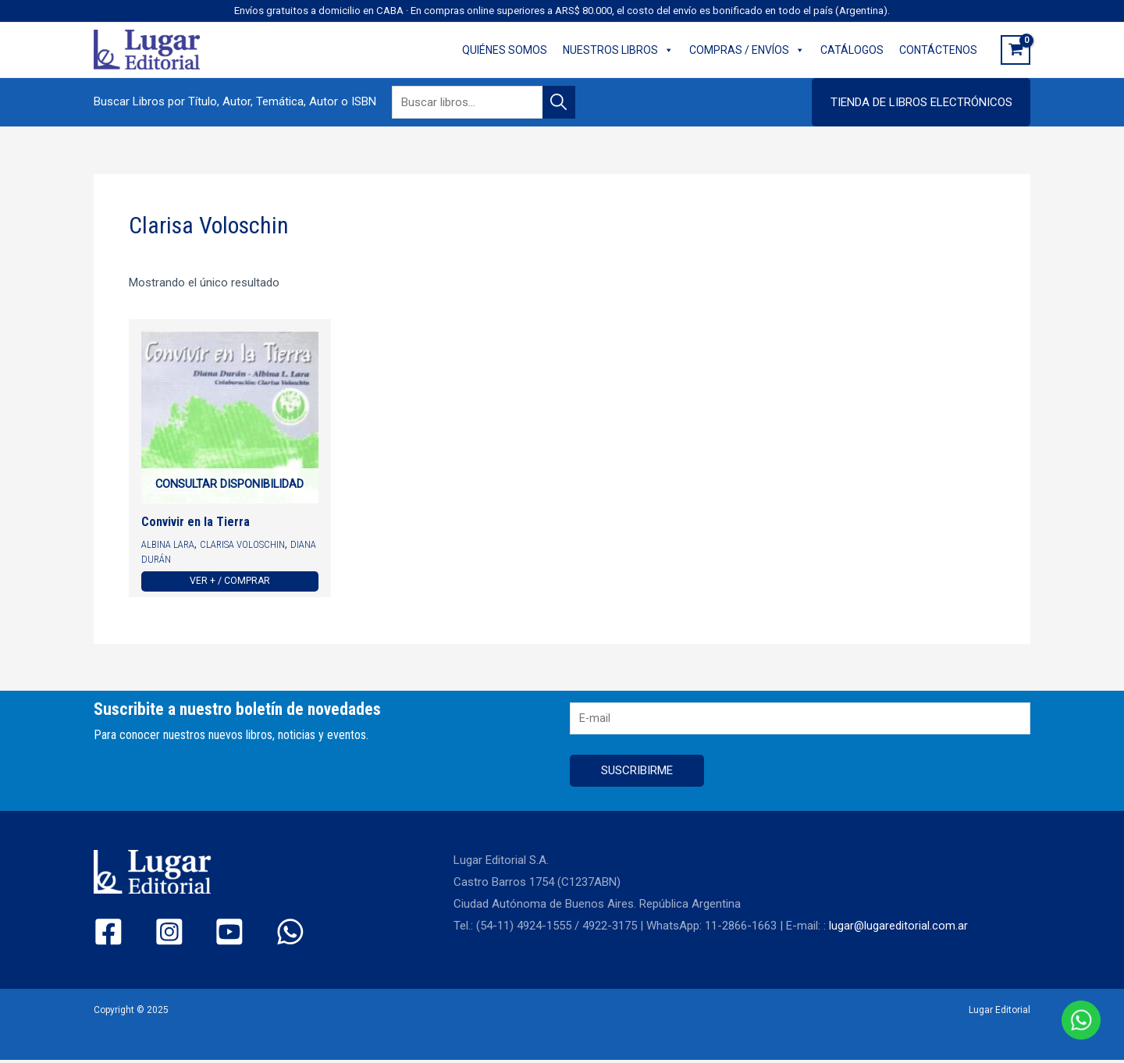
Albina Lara (168, 545)
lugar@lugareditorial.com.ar (899, 930)
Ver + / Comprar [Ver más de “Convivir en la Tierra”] (229, 582)
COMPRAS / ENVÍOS (747, 50)
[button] (921, 102)
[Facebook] (108, 935)
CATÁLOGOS (852, 50)
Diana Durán (170, 559)
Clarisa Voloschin (245, 545)
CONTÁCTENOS (938, 50)
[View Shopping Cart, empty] (1015, 50)
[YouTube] (203, 935)
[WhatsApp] (251, 935)
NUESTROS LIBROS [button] (618, 50)
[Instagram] (155, 935)
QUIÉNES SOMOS (504, 50)
